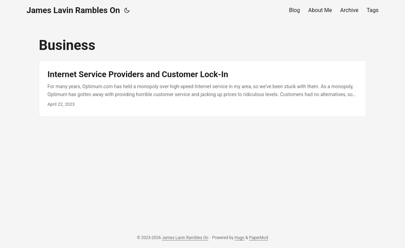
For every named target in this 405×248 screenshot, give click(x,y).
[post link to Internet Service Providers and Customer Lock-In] (202, 88)
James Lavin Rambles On (73, 10)
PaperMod (258, 237)
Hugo (239, 237)
